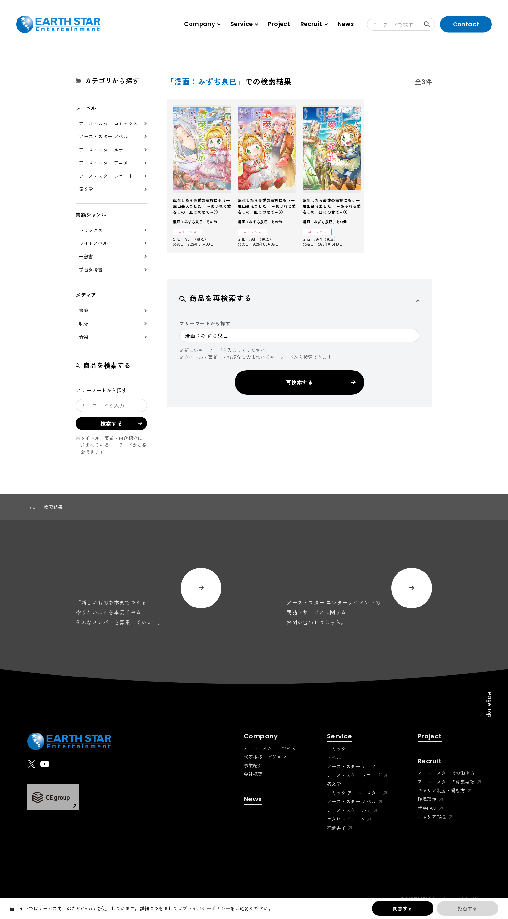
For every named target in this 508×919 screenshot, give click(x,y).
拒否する (467, 908)
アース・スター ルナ (101, 150)
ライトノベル (93, 243)
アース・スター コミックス (108, 123)
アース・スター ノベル (103, 136)
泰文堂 (86, 189)
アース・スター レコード (106, 176)
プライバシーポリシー (206, 908)
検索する (429, 24)
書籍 (83, 310)
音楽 (83, 337)
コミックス (91, 230)
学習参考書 (91, 269)
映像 (83, 323)
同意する (402, 908)
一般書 (86, 256)
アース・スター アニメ (103, 162)
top (31, 507)
